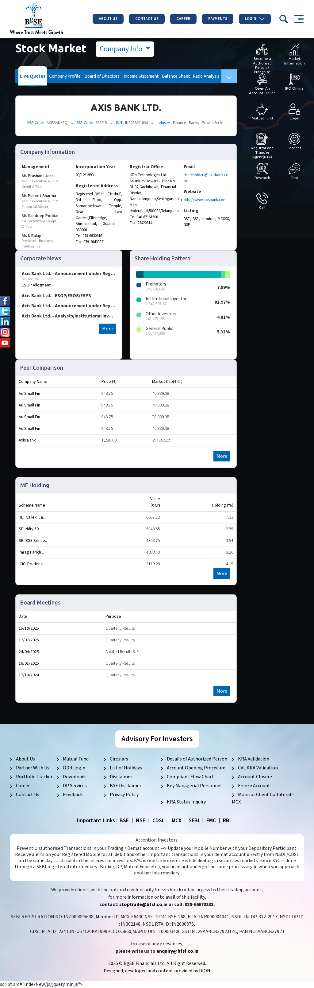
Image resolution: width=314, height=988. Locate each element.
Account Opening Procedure (196, 767)
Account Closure (255, 776)
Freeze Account (254, 785)
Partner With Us (32, 767)
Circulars (119, 759)
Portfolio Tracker (34, 776)
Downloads (74, 776)
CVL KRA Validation (258, 767)
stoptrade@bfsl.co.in (143, 904)
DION (204, 970)
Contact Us (147, 18)
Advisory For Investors (157, 738)
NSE (140, 820)
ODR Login (74, 767)
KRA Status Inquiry (186, 802)
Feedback (72, 794)
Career (183, 18)
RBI (227, 820)
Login (255, 18)
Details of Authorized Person (197, 759)
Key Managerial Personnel (194, 785)
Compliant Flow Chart (190, 776)
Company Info (122, 49)
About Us (108, 18)
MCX (177, 820)
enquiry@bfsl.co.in (177, 951)
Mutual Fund (76, 759)
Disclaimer (121, 776)
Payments (217, 18)
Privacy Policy (124, 794)
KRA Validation (253, 759)
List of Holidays (126, 767)
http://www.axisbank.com (205, 200)
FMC (211, 820)
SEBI (194, 820)
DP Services (75, 785)
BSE (124, 820)
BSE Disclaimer (125, 785)
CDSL (158, 820)
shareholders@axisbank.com (206, 178)
